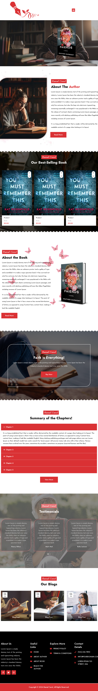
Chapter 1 (9, 427)
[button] (73, 10)
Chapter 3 (9, 456)
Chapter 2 (9, 450)
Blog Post (16, 617)
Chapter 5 (9, 470)
